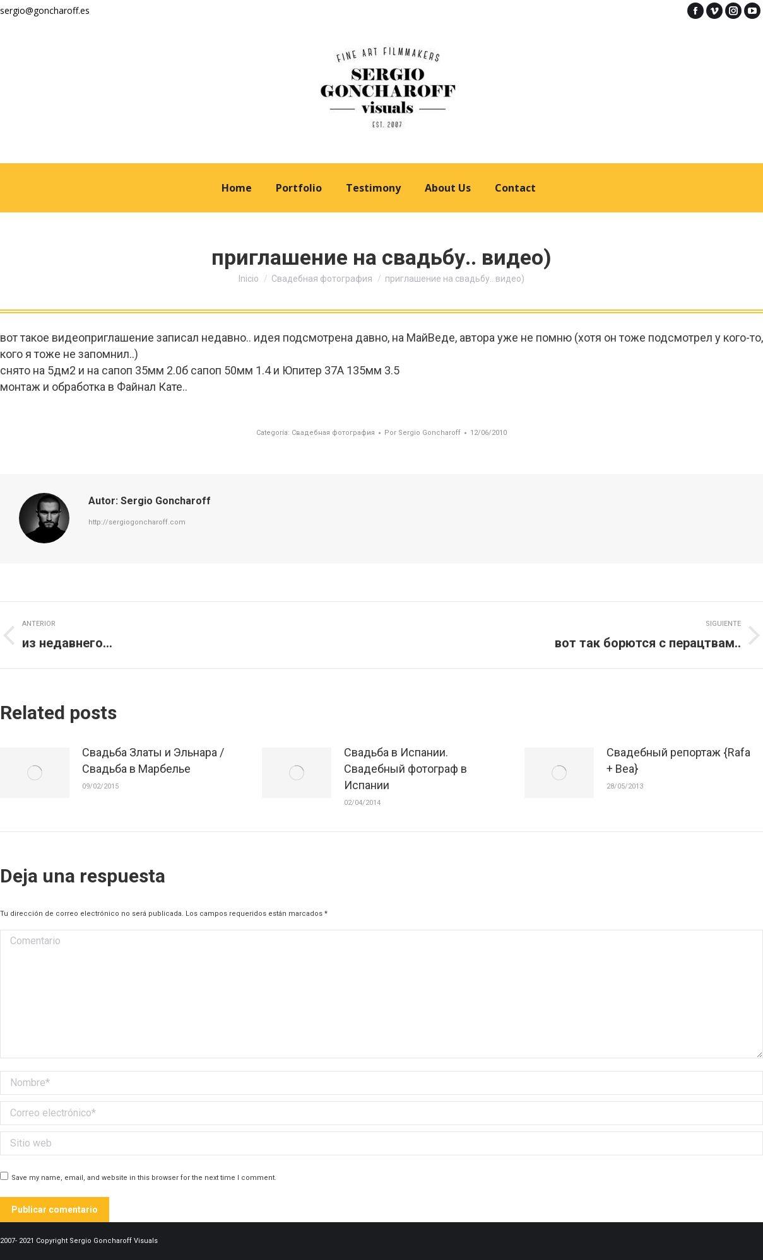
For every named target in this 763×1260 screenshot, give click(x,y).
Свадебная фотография (333, 433)
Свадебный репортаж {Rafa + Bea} (678, 760)
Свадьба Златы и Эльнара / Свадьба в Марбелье (153, 760)
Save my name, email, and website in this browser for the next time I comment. (143, 1178)
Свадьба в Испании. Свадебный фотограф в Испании (405, 769)
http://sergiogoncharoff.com (137, 522)
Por (422, 433)
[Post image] (34, 773)
